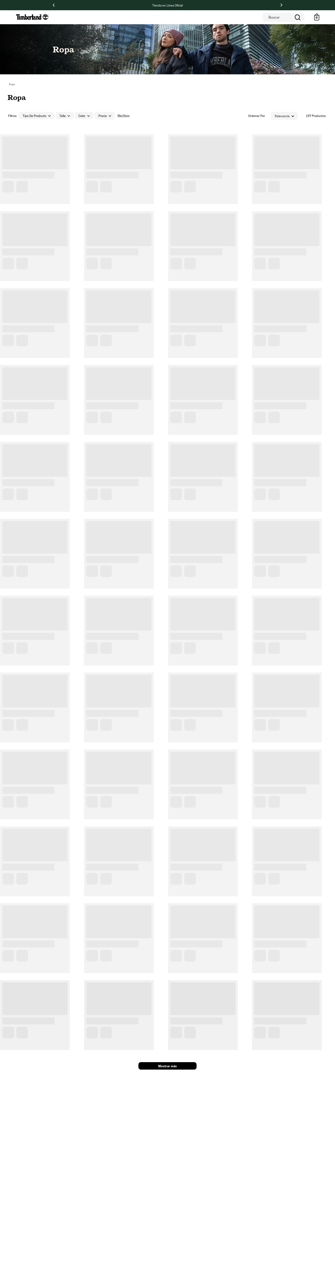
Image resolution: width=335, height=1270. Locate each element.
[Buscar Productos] (298, 17)
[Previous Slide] (53, 5)
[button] (38, 115)
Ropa (12, 84)
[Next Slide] (281, 5)
